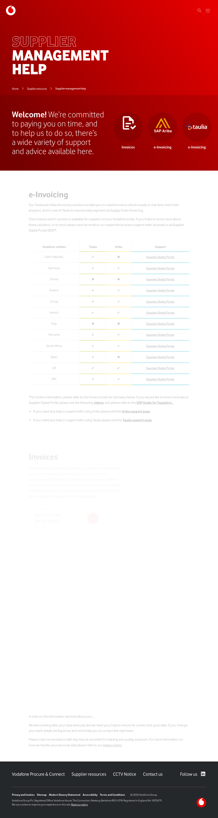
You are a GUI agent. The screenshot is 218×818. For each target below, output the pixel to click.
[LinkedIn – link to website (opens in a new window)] (203, 774)
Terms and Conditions (112, 794)
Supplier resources (89, 774)
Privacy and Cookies (23, 794)
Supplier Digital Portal (160, 260)
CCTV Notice (124, 774)
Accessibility (90, 794)
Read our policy (79, 804)
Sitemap (42, 794)
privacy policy (112, 748)
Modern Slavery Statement (64, 794)
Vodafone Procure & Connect (38, 774)
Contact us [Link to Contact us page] (153, 774)
